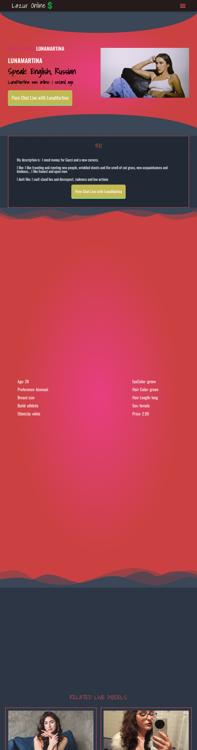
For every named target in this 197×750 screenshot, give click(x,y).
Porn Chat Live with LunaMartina (40, 97)
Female (27, 48)
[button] (182, 5)
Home (13, 48)
